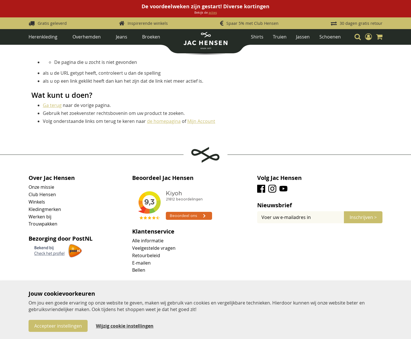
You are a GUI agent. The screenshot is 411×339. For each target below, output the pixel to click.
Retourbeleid (146, 255)
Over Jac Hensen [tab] (52, 178)
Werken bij (40, 217)
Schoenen (330, 37)
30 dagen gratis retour (361, 23)
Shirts (257, 37)
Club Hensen (42, 194)
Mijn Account (201, 121)
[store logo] (205, 42)
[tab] (319, 205)
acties (213, 12)
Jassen (303, 37)
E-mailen (141, 263)
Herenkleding (43, 37)
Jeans (121, 37)
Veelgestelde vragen (154, 248)
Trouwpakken (43, 224)
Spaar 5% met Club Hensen (252, 23)
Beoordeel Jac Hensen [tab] (163, 178)
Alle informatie (148, 240)
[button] (368, 37)
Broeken (151, 37)
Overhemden (86, 37)
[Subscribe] (363, 217)
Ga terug (52, 105)
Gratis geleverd (52, 23)
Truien (280, 37)
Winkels (37, 202)
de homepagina (164, 121)
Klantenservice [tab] (153, 231)
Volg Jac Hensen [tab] (279, 178)
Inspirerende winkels (148, 23)
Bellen (138, 270)
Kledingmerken (45, 209)
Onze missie (41, 187)
